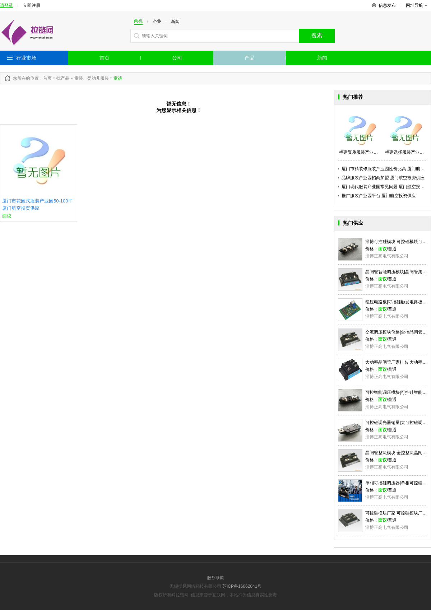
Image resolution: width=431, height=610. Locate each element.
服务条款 (215, 577)
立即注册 (31, 5)
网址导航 (416, 5)
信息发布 (387, 5)
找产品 (62, 78)
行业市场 (26, 58)
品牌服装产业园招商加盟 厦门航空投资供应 (383, 177)
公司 (177, 58)
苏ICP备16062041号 (241, 586)
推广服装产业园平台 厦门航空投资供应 (379, 195)
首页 (104, 58)
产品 (250, 58)
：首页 (45, 78)
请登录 (6, 5)
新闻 (322, 58)
